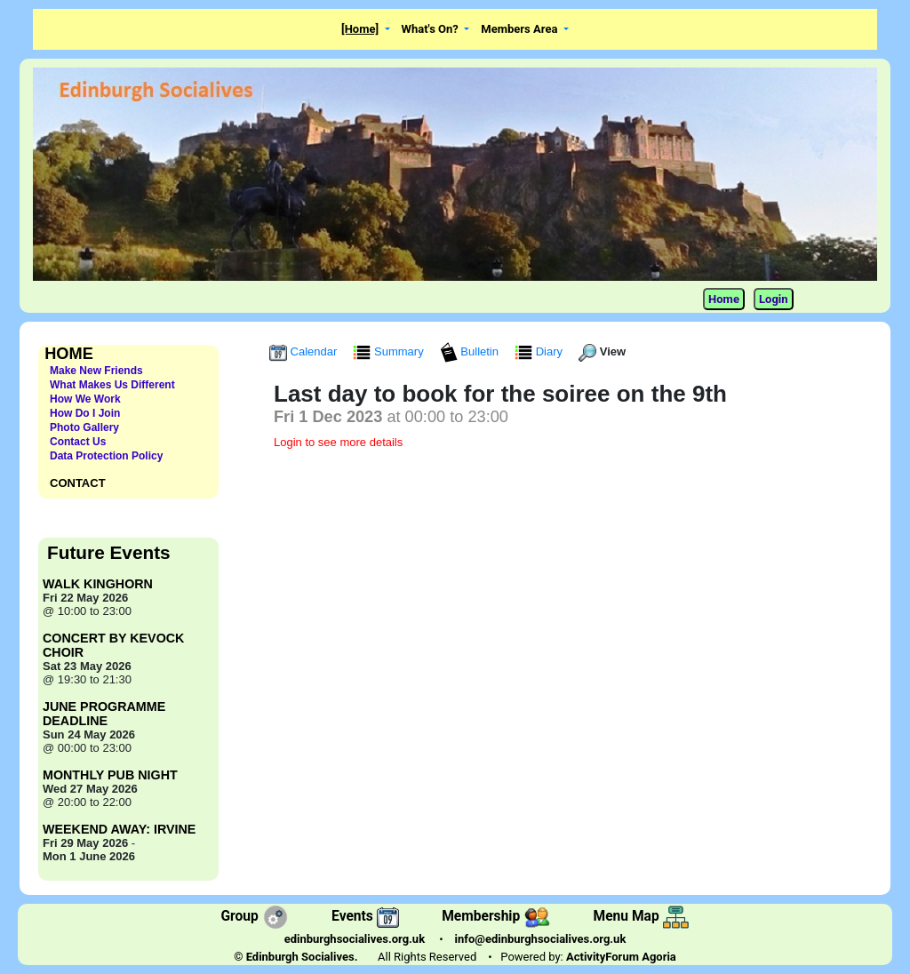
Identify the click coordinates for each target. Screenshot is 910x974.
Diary (540, 351)
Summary (390, 351)
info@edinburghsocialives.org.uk (541, 939)
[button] (366, 29)
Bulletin (471, 351)
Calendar (304, 351)
